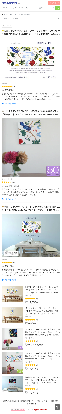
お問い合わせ (31, 404)
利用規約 (54, 401)
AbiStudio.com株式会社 (20, 401)
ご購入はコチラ (9, 104)
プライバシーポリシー (40, 401)
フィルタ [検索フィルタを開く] (7, 26)
